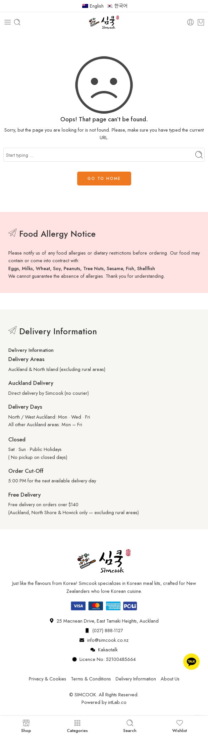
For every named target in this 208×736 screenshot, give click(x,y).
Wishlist (179, 726)
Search (129, 726)
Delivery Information (136, 678)
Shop (26, 726)
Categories (77, 726)
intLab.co (117, 702)
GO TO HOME (104, 179)
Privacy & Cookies (47, 678)
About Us (170, 678)
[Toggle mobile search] (17, 22)
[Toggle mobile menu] (7, 22)
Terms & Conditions (91, 678)
